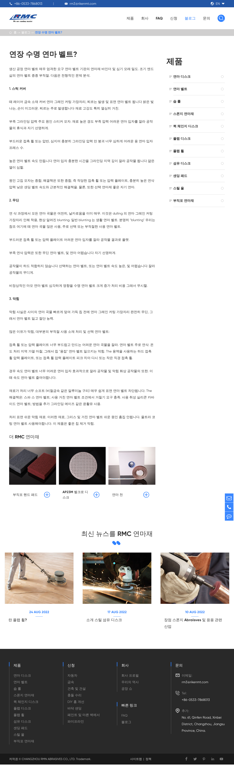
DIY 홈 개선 (75, 703)
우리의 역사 (130, 683)
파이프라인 (75, 723)
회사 (144, 18)
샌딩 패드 (180, 176)
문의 (206, 18)
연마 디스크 (181, 77)
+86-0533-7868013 (28, 3)
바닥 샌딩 (74, 710)
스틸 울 (178, 189)
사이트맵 (136, 760)
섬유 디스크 (181, 164)
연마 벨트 (180, 89)
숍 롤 (177, 102)
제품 (130, 18)
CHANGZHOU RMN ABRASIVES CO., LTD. (48, 760)
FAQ (159, 18)
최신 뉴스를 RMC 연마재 (117, 534)
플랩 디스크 (181, 139)
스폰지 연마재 (183, 114)
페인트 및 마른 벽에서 (83, 716)
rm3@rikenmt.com (83, 3)
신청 (173, 18)
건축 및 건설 (76, 690)
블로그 (190, 18)
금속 (70, 683)
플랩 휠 (178, 151)
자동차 (72, 677)
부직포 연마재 (183, 201)
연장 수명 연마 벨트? (48, 32)
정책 (148, 760)
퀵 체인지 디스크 (185, 127)
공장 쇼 (126, 690)
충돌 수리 (74, 697)
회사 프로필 (130, 677)
